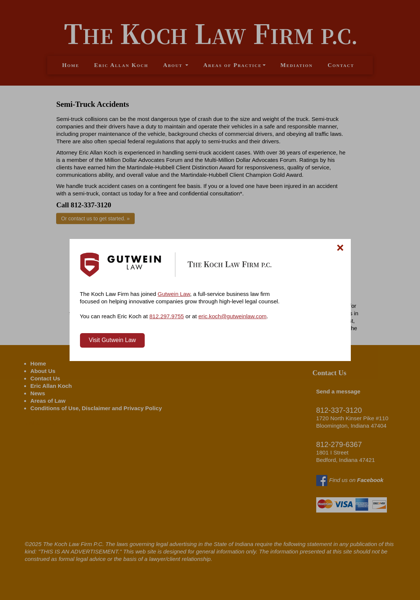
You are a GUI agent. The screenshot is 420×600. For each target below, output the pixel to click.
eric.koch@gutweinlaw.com (232, 316)
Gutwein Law (174, 294)
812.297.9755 (166, 316)
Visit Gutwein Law (112, 340)
